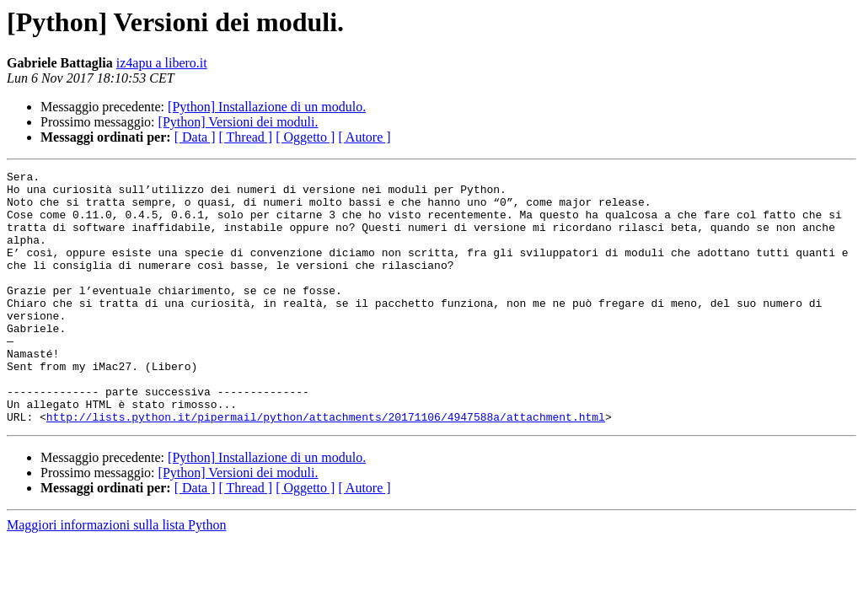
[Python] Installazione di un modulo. (267, 106)
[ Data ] (195, 137)
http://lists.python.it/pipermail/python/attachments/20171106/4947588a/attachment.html (325, 467)
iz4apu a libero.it (161, 63)
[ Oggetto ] (305, 137)
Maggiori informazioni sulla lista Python (116, 575)
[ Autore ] (364, 137)
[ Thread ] (246, 137)
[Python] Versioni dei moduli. (238, 122)
